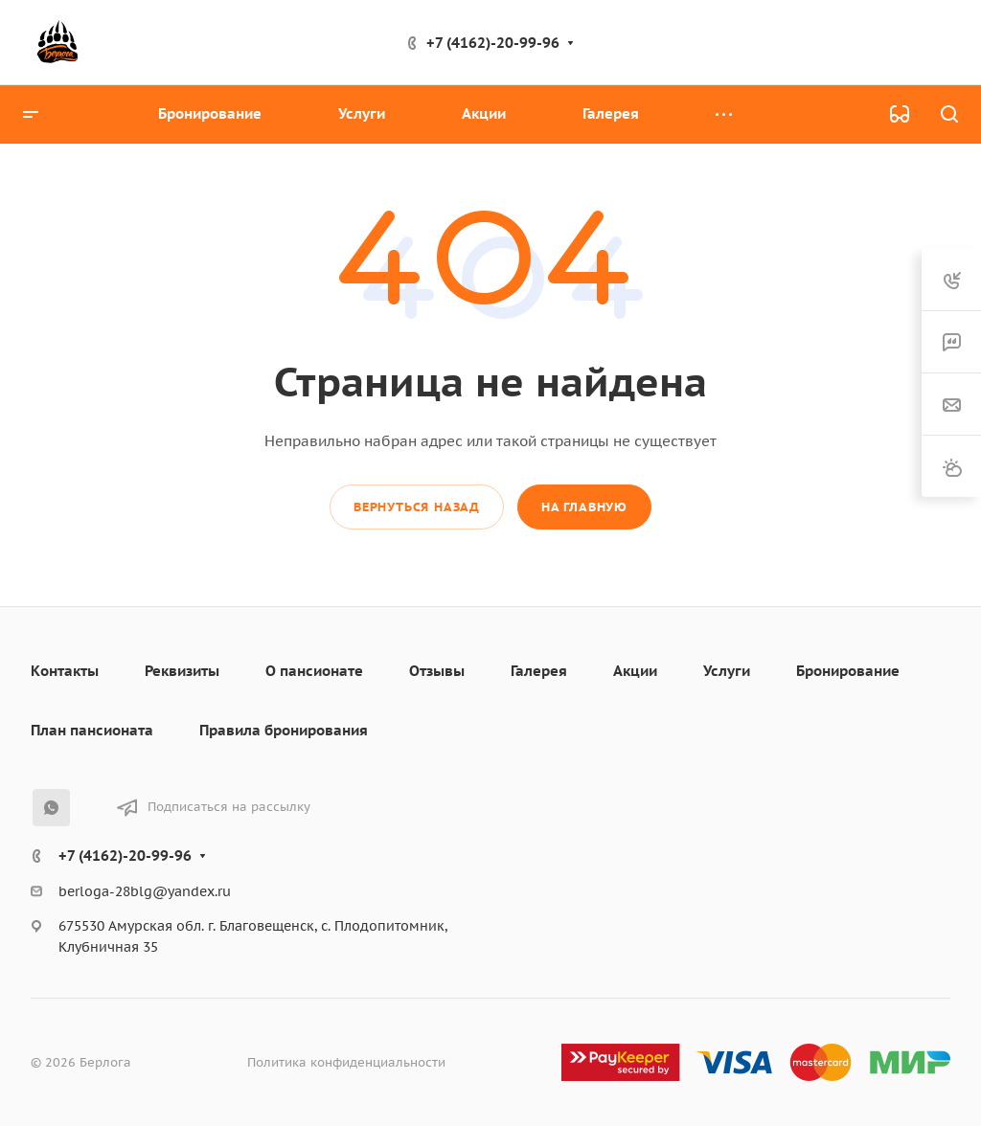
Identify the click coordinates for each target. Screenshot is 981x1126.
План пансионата (92, 730)
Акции (635, 671)
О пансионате (314, 671)
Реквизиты (182, 671)
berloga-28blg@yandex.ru (144, 891)
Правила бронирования (283, 730)
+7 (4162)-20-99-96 (492, 43)
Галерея (539, 671)
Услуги (726, 671)
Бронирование (848, 671)
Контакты (65, 671)
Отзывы (437, 671)
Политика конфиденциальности (346, 1062)
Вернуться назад (417, 507)
